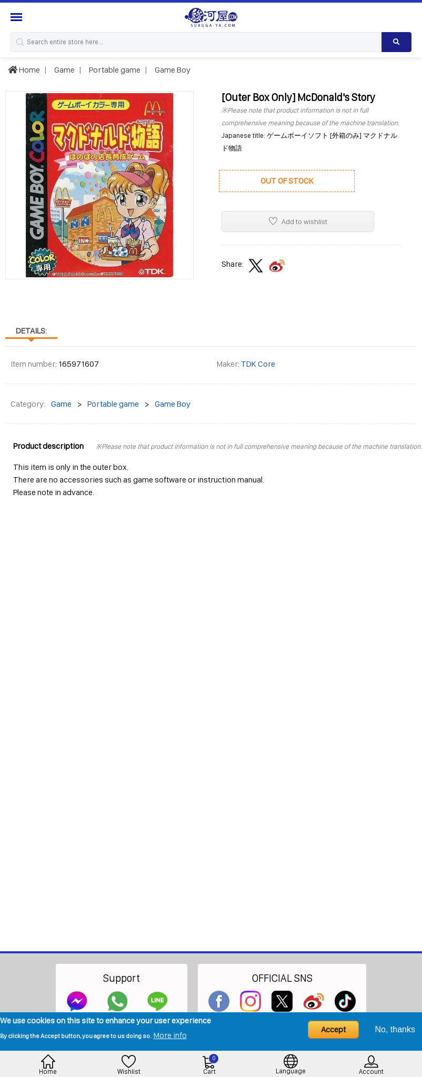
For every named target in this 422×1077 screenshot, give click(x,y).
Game (64, 70)
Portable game (113, 70)
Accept (333, 1029)
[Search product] (396, 42)
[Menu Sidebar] (18, 17)
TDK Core (258, 364)
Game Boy (171, 70)
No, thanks (395, 1029)
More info (170, 1035)
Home (24, 70)
